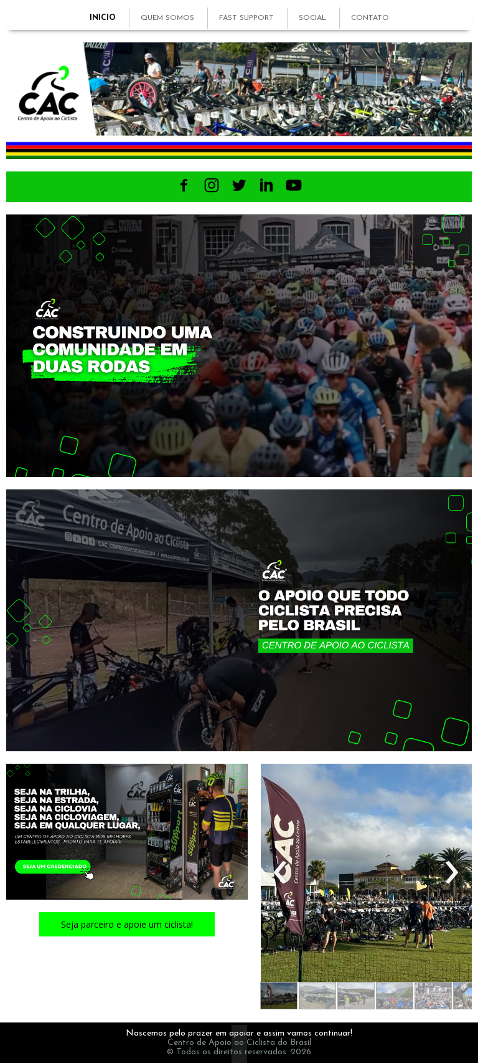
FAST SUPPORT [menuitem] (246, 18)
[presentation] (280, 873)
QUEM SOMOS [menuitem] (167, 18)
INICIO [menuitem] (103, 18)
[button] (127, 924)
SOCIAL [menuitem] (312, 18)
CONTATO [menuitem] (370, 18)
